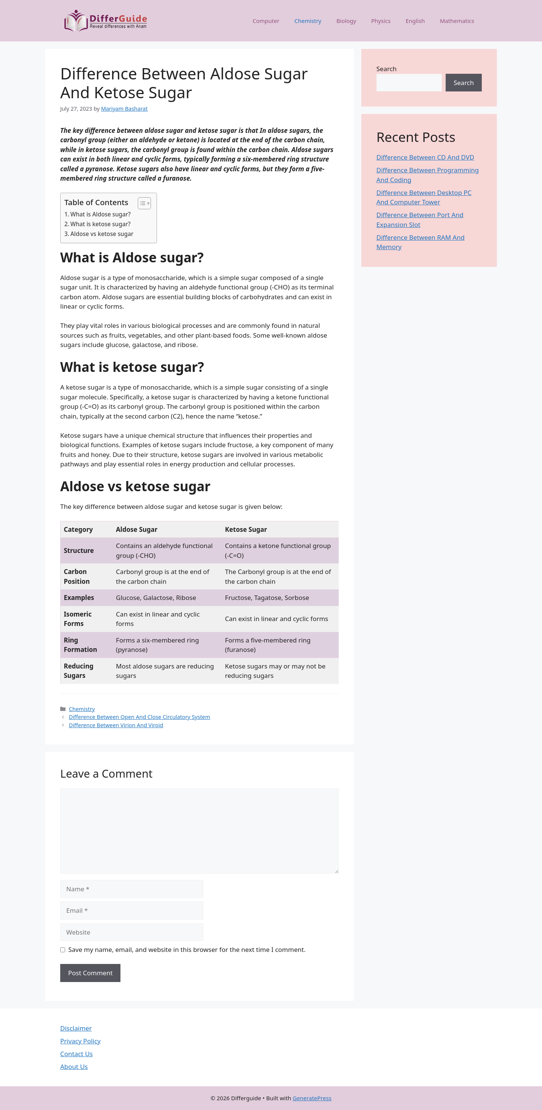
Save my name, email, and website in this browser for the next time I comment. (187, 949)
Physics (380, 20)
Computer (266, 20)
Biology (346, 20)
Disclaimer (76, 1028)
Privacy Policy (80, 1041)
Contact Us (76, 1053)
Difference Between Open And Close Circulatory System (139, 716)
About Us (74, 1066)
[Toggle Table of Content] (140, 203)
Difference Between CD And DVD (425, 157)
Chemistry (307, 20)
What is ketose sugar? (100, 224)
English (415, 20)
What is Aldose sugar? (100, 214)
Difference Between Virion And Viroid (116, 725)
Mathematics (457, 20)
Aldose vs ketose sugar (101, 234)
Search (386, 68)
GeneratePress (311, 1098)
